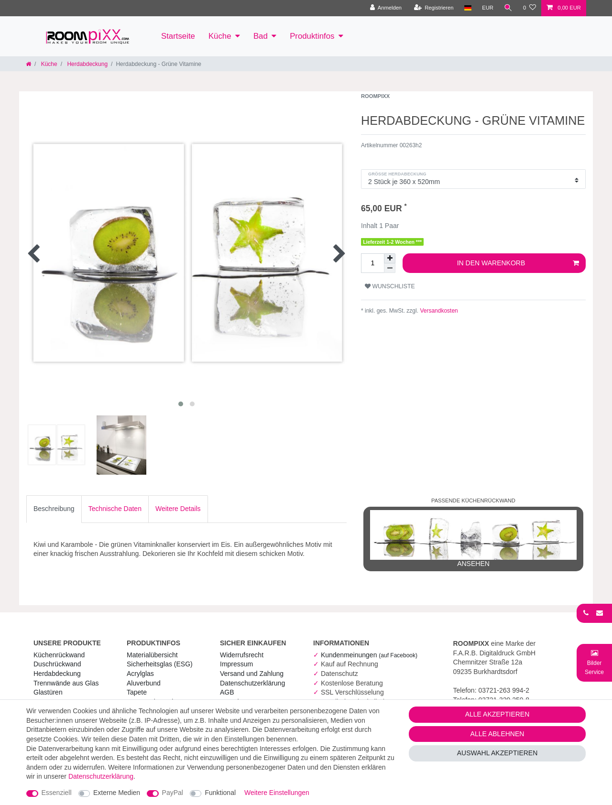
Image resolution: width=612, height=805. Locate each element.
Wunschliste (390, 286)
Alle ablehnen (497, 734)
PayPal (172, 792)
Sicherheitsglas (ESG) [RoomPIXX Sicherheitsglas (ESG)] (160, 664)
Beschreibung (54, 508)
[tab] (54, 509)
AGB (227, 692)
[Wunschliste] (529, 8)
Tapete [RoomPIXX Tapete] (137, 692)
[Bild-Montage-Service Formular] (594, 662)
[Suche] (508, 8)
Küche (219, 36)
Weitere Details (178, 508)
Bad (260, 36)
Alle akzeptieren (497, 714)
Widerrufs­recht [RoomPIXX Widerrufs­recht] (241, 655)
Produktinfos (312, 36)
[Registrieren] (433, 8)
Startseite (178, 36)
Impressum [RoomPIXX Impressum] (236, 664)
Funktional (220, 792)
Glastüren (48, 692)
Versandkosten (438, 310)
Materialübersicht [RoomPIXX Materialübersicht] (152, 655)
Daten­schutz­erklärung (252, 683)
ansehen (473, 538)
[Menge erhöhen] (389, 258)
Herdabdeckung (87, 64)
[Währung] (488, 8)
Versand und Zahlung (252, 673)
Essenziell (57, 792)
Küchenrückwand (59, 655)
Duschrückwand (57, 664)
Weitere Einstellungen (276, 792)
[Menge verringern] (389, 268)
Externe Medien (116, 792)
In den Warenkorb (518, 263)
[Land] (467, 8)
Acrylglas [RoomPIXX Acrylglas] (140, 673)
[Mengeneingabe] (372, 263)
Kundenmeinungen (369, 655)
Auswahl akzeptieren (497, 753)
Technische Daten (115, 508)
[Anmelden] (385, 8)
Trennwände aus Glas (65, 683)
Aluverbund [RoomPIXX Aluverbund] (144, 683)
